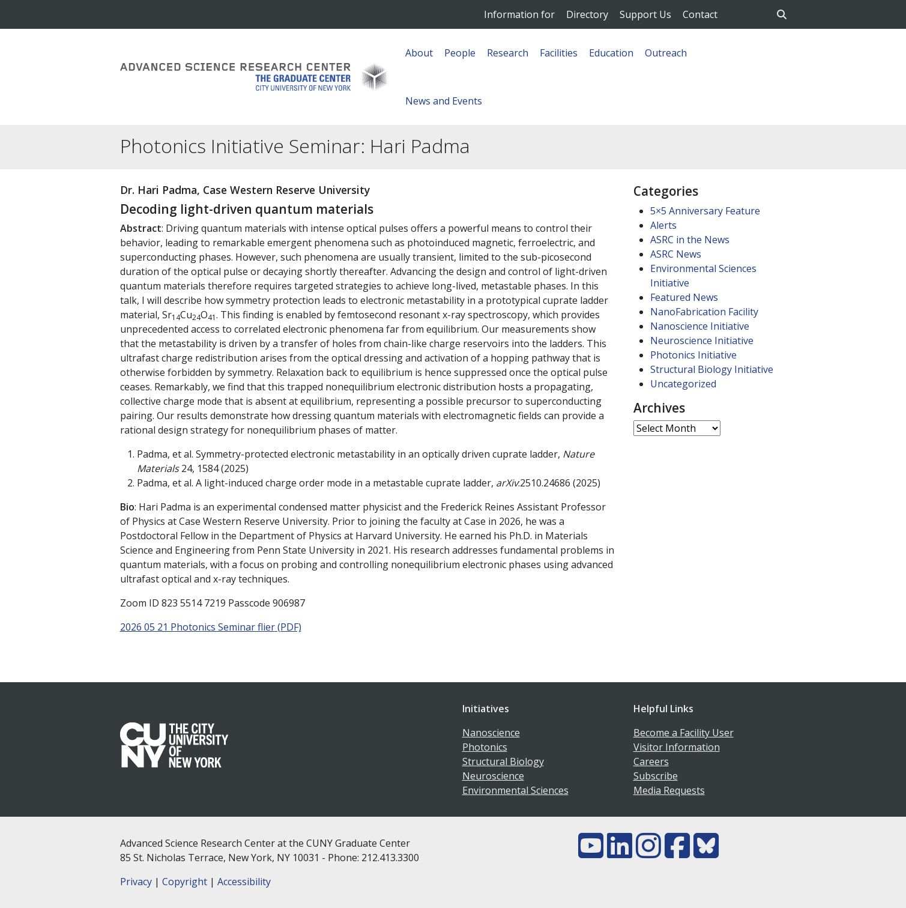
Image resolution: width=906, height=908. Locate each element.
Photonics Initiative (693, 355)
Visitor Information (676, 747)
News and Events (443, 101)
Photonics (484, 747)
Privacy (136, 881)
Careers (651, 761)
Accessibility (244, 881)
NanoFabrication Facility (704, 311)
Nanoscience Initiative (699, 326)
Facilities (559, 53)
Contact (700, 14)
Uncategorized (683, 383)
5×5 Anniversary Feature (705, 210)
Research (507, 53)
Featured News (684, 297)
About (419, 53)
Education (611, 53)
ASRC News (675, 254)
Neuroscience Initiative (701, 340)
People (460, 53)
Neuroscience (493, 775)
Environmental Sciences (515, 790)
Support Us (645, 14)
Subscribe (655, 775)
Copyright (184, 881)
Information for (519, 14)
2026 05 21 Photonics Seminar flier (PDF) (210, 627)
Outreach (666, 53)
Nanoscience (491, 732)
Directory (587, 14)
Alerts (663, 225)
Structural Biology (503, 761)
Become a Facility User (683, 732)
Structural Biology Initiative (711, 369)
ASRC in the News (689, 239)
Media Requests (669, 790)
